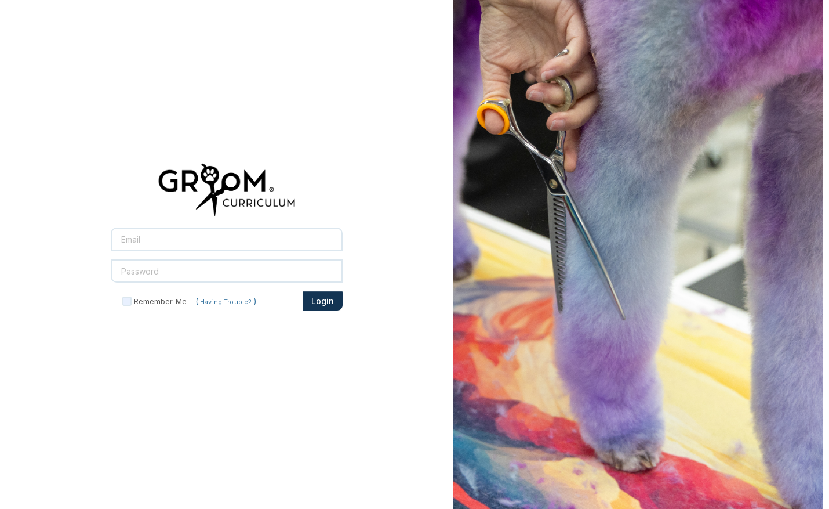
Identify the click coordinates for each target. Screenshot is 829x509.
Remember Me (160, 301)
